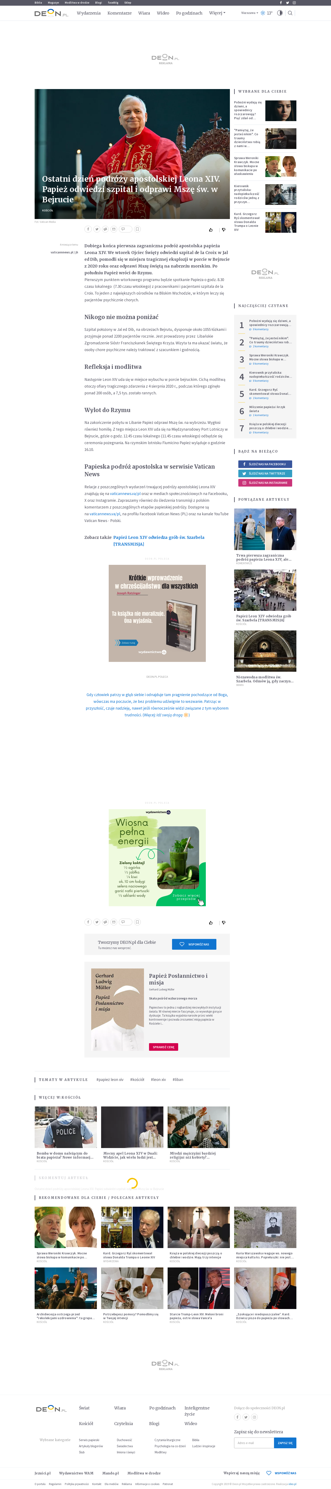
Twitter (287, 2)
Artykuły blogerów (91, 1446)
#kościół (137, 1079)
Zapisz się (285, 1443)
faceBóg (113, 2)
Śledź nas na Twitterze (263, 473)
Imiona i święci (126, 1452)
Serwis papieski (89, 1440)
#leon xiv (158, 1079)
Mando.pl (110, 1473)
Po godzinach (189, 13)
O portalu (40, 1484)
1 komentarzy (259, 415)
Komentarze (119, 13)
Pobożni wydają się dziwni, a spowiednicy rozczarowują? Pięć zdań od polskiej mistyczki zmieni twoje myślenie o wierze (248, 116)
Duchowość (124, 1440)
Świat (84, 1408)
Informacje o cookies (147, 1484)
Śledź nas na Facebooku (264, 464)
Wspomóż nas (194, 944)
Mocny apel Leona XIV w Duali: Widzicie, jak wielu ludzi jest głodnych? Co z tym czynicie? (130, 1157)
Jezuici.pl (43, 1473)
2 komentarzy (259, 346)
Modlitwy (161, 1452)
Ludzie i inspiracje (203, 1446)
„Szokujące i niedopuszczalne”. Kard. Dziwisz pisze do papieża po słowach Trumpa (263, 1318)
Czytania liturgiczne (167, 1440)
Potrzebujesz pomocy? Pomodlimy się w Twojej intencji (131, 1316)
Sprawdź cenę (163, 1047)
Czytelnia (123, 1423)
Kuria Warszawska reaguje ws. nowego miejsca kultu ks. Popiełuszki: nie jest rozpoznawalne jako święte (264, 1257)
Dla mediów (111, 1484)
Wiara (144, 13)
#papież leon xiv (109, 1079)
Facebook (281, 2)
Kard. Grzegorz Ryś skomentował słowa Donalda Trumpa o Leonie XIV (247, 222)
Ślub (82, 1452)
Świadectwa (125, 1446)
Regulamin (55, 1484)
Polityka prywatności (77, 1484)
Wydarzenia (89, 13)
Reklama (127, 1484)
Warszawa (248, 13)
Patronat (168, 1484)
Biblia (38, 2)
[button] (280, 13)
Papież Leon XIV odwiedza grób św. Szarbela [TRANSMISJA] (159, 541)
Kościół (47, 210)
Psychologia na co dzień (170, 1446)
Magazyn (53, 2)
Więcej (215, 12)
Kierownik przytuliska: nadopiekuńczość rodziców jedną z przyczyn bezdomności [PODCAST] (246, 198)
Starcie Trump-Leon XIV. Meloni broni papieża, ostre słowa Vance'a (196, 1316)
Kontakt (96, 1484)
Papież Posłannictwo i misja (178, 979)
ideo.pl (292, 1484)
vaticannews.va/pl (125, 493)
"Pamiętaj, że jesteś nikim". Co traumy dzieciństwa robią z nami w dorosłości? (247, 140)
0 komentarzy (259, 329)
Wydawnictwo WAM (76, 1473)
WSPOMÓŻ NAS (281, 1473)
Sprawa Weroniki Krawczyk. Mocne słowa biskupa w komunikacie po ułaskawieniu (246, 166)
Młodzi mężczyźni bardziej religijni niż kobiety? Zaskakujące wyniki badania (194, 1157)
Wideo (163, 13)
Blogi (98, 2)
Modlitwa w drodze (77, 2)
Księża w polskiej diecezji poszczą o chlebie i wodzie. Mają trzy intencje (269, 428)
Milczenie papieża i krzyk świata (267, 409)
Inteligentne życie (197, 1411)
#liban (178, 1079)
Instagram (294, 2)
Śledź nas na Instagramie (265, 483)
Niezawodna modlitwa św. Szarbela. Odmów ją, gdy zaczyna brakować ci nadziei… (264, 681)
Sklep (127, 2)
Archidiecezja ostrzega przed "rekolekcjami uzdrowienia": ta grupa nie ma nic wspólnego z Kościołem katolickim (64, 1320)
